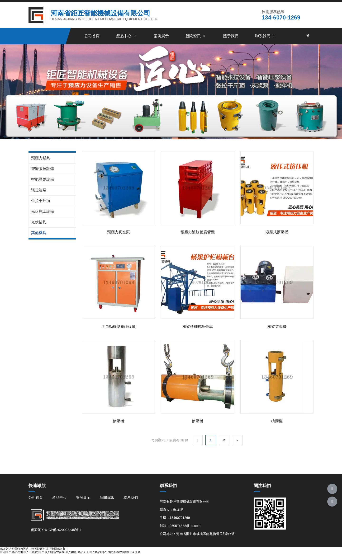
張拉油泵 (38, 190)
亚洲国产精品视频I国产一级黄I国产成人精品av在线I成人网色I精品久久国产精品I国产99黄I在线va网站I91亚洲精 (70, 552)
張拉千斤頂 (40, 201)
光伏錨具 (38, 222)
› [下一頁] (237, 440)
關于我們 (230, 36)
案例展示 (161, 36)
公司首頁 (92, 36)
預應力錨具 (40, 158)
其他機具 (38, 233)
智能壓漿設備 (42, 179)
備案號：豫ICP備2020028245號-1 (56, 530)
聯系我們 (265, 36)
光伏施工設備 (42, 211)
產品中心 (126, 36)
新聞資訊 (195, 36)
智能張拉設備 (42, 169)
